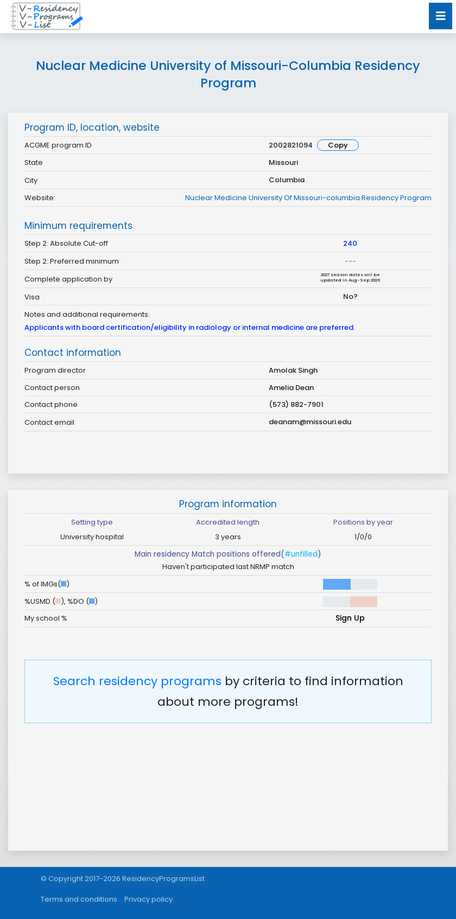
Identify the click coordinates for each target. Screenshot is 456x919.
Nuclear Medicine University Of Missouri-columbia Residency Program (308, 198)
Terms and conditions (79, 899)
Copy (338, 145)
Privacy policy (148, 899)
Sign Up (350, 617)
